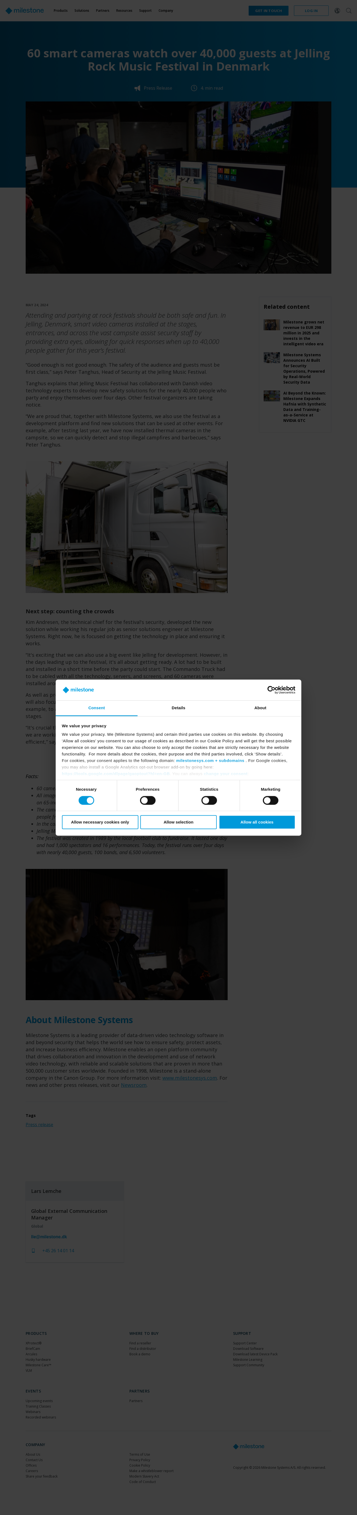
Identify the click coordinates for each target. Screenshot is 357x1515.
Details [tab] (178, 708)
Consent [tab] (96, 708)
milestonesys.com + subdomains (210, 760)
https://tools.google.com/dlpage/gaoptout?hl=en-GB (116, 774)
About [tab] (260, 708)
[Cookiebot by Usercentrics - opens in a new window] (271, 690)
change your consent (226, 774)
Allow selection (178, 822)
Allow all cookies (256, 822)
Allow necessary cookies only (100, 822)
